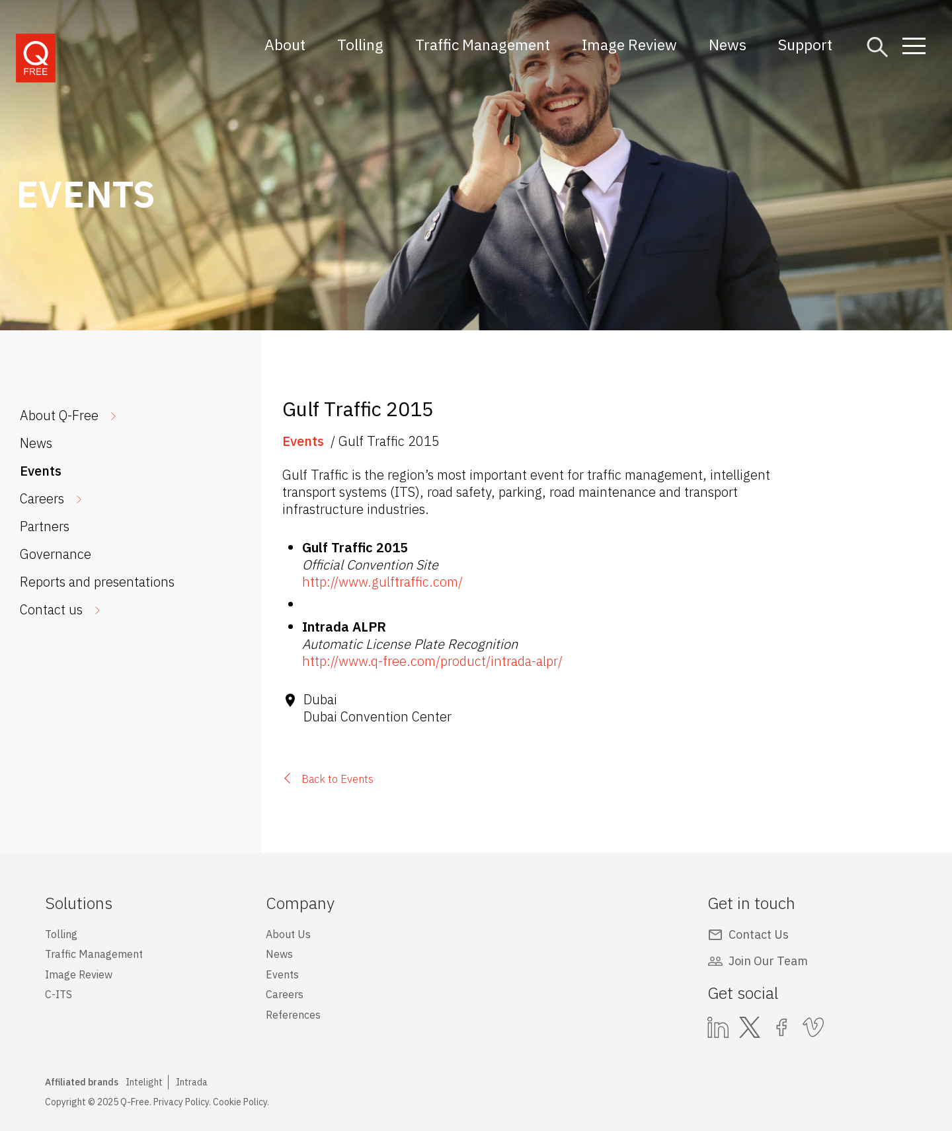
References (293, 1014)
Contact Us (759, 934)
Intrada (192, 1082)
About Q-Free (59, 415)
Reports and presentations (97, 582)
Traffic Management (482, 44)
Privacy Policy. (182, 1102)
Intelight (144, 1082)
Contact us (51, 609)
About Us (288, 934)
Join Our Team (768, 960)
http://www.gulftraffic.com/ (382, 582)
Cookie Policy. (241, 1102)
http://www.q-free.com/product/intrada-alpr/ (432, 661)
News (727, 44)
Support (805, 44)
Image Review (629, 44)
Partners (44, 526)
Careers (42, 498)
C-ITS (58, 994)
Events (40, 471)
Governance (55, 554)
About (284, 44)
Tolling (360, 44)
